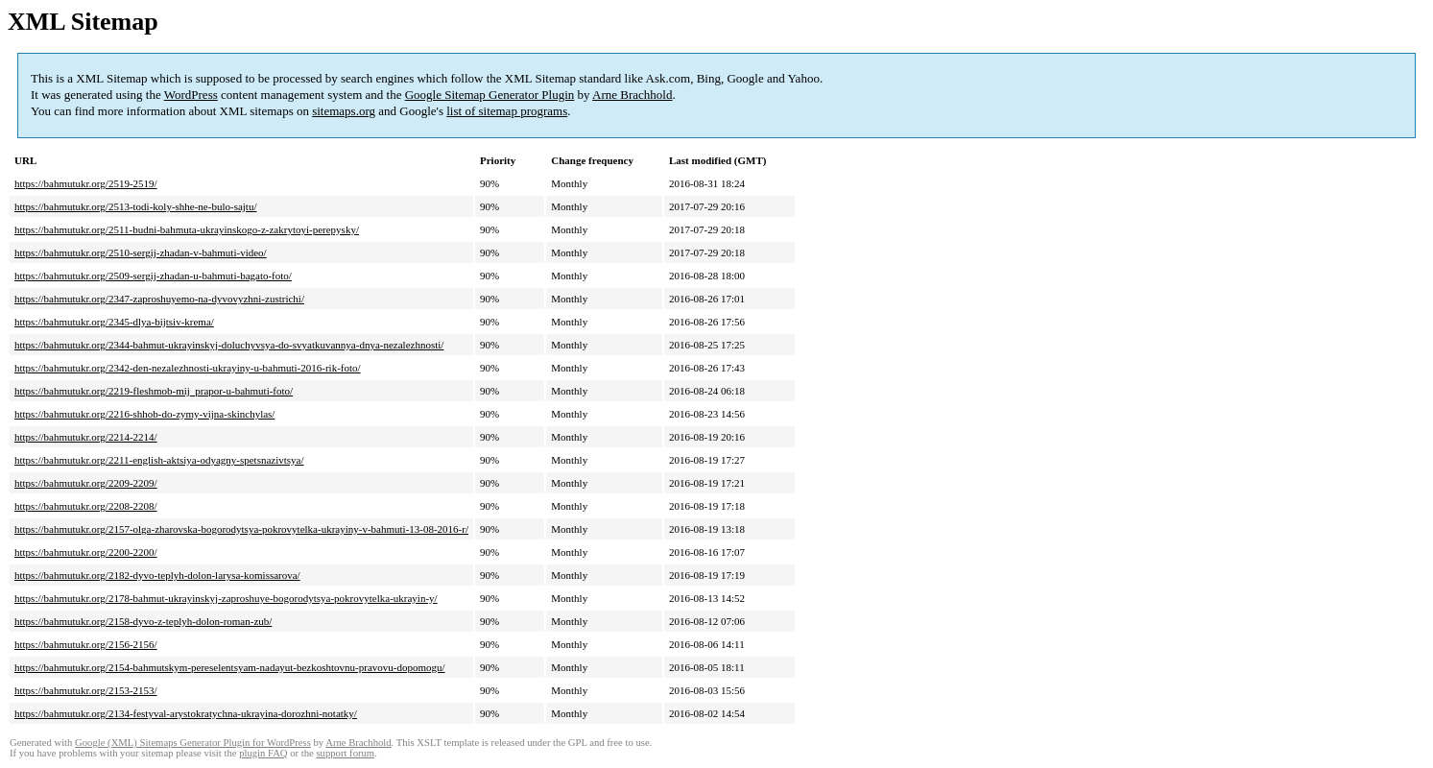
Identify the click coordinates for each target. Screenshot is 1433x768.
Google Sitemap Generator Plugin (490, 94)
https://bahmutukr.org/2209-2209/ (85, 483)
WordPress (191, 94)
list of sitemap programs (506, 111)
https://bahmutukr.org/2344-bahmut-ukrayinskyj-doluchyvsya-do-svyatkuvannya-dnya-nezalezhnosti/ (228, 344)
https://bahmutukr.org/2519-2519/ (85, 183)
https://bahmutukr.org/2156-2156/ (85, 644)
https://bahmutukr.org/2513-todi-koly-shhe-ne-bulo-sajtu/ (135, 206)
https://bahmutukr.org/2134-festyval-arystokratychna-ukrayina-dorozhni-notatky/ (185, 713)
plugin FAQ (263, 753)
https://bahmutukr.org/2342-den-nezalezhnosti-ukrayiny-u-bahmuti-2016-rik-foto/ (187, 367)
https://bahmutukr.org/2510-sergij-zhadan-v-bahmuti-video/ (140, 252)
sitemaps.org (343, 111)
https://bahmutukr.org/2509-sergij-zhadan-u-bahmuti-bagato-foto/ (153, 275)
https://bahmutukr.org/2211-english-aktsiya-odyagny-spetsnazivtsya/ (159, 460)
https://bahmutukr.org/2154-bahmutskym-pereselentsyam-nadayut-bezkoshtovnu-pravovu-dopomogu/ (229, 667)
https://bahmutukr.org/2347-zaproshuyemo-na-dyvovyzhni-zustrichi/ (159, 298)
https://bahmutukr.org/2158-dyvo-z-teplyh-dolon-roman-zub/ (143, 621)
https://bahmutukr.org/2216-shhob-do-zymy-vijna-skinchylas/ (144, 414)
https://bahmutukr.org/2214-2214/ (85, 437)
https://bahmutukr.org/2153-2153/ (85, 690)
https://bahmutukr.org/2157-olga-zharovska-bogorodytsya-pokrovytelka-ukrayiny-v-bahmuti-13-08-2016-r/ (241, 529)
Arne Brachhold (632, 94)
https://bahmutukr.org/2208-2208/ (85, 506)
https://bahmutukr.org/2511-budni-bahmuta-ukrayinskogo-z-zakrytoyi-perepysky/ (186, 229)
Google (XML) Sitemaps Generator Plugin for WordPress (193, 742)
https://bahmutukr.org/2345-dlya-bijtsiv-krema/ (114, 321)
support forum (345, 753)
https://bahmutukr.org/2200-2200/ (85, 552)
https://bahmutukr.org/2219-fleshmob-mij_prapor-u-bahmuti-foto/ (153, 390)
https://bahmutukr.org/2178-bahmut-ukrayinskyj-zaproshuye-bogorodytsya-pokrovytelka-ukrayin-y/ (226, 598)
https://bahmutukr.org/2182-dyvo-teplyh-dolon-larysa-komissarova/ (157, 575)
